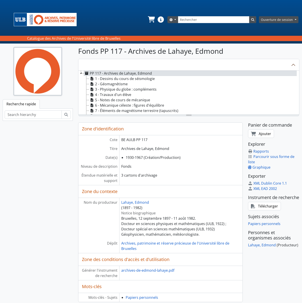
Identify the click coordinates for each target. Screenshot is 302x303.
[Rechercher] (213, 19)
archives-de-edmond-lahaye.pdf (147, 270)
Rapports (258, 151)
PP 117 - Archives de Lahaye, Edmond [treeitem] (118, 73)
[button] (151, 19)
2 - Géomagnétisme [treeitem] (108, 84)
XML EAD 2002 (262, 188)
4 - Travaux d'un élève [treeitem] (110, 94)
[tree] (188, 93)
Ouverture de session (277, 20)
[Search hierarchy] (33, 114)
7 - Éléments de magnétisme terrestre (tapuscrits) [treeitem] (133, 110)
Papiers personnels (142, 297)
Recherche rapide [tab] (21, 104)
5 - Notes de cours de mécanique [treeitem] (119, 100)
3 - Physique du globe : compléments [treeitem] (123, 89)
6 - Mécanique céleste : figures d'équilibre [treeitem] (126, 105)
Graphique (259, 167)
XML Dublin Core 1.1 (267, 183)
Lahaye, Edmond (135, 202)
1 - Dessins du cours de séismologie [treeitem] (122, 78)
